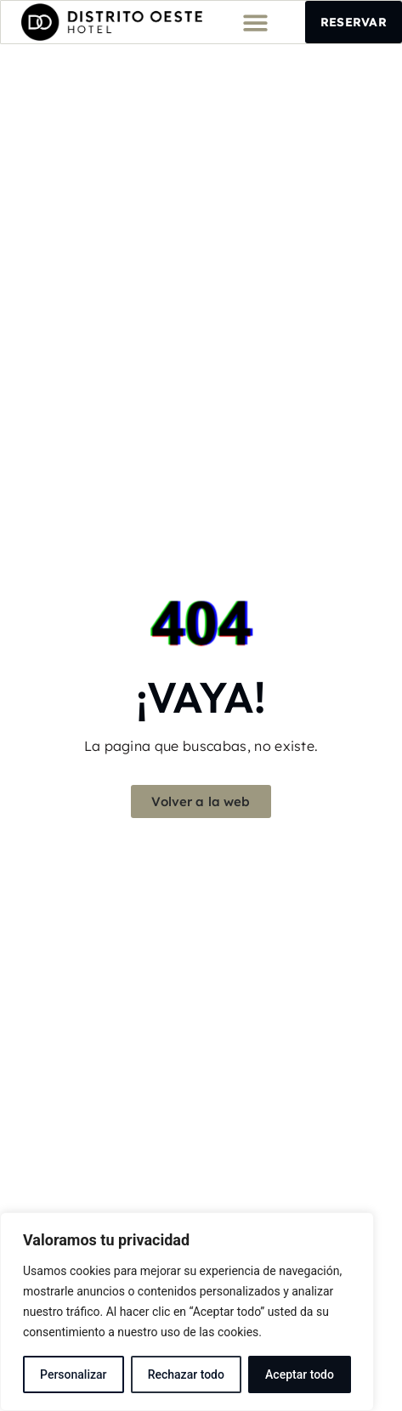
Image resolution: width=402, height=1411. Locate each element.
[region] (187, 1311)
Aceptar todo (299, 1374)
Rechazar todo (186, 1374)
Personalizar (73, 1374)
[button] (255, 22)
